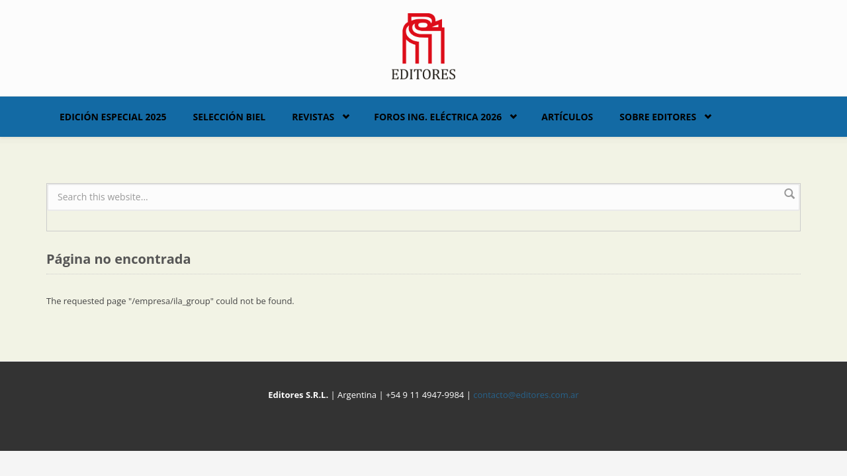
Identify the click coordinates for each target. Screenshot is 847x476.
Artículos (567, 116)
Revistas (313, 116)
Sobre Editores (657, 116)
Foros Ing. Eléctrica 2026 (438, 116)
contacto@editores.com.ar (525, 395)
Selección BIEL (229, 116)
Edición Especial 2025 (113, 116)
